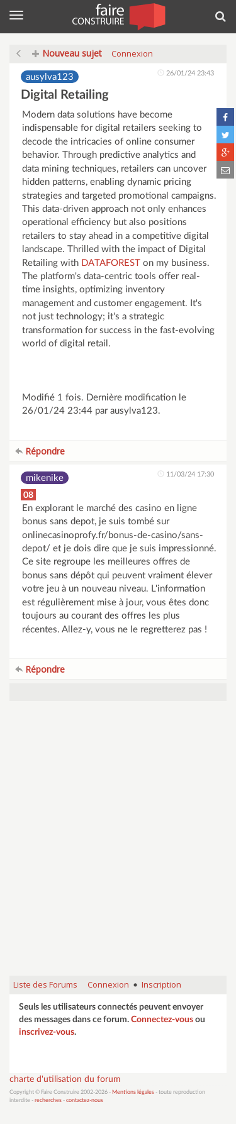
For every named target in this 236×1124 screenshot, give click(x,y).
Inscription (161, 984)
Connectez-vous (162, 1019)
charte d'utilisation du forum (65, 1079)
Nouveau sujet (67, 53)
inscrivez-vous (46, 1032)
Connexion (132, 53)
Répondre (40, 451)
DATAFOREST (110, 263)
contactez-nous (84, 1100)
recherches (48, 1100)
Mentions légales (133, 1092)
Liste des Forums (45, 984)
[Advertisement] (118, 844)
